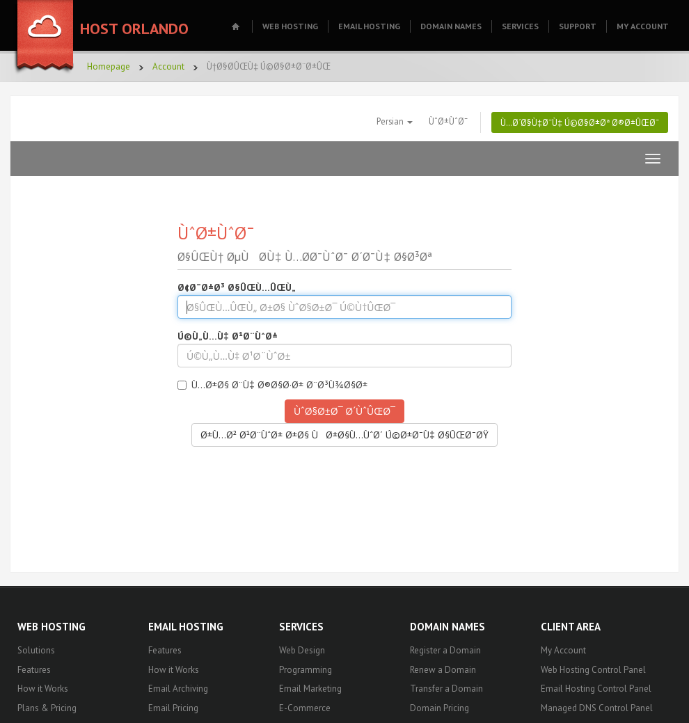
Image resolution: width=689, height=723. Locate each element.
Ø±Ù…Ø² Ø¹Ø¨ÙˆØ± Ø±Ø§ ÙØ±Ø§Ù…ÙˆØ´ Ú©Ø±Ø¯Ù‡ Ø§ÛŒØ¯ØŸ (344, 435)
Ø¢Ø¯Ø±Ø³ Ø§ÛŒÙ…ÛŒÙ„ (236, 287)
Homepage (108, 66)
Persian (395, 121)
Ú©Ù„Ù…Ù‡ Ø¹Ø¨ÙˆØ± (227, 336)
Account (168, 66)
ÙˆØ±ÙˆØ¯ (448, 121)
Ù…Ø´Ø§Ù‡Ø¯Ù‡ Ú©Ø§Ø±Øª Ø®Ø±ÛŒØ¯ (579, 122)
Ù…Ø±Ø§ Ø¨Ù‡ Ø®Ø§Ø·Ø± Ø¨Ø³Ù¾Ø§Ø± (272, 385)
